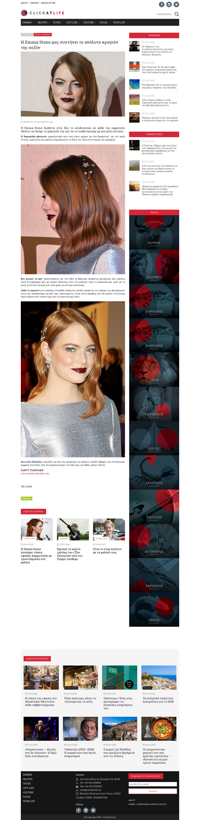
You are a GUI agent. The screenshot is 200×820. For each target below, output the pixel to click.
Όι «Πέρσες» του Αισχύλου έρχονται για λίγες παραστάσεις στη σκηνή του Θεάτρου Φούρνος (157, 50)
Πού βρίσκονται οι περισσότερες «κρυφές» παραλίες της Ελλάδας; (159, 86)
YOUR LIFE (119, 22)
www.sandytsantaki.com (35, 473)
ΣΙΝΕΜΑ (27, 22)
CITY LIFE (71, 22)
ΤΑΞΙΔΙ (103, 22)
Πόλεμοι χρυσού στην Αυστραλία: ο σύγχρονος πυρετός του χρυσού (160, 119)
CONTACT (34, 3)
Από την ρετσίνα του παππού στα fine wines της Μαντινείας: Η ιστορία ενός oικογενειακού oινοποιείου (160, 169)
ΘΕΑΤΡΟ (42, 22)
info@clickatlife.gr (90, 789)
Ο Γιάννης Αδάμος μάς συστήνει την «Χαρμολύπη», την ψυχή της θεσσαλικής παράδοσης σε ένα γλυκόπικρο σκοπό (159, 149)
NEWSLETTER (48, 3)
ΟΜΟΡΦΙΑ (26, 498)
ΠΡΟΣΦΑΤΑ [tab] (154, 35)
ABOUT (24, 3)
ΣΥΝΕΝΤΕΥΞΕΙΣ (154, 134)
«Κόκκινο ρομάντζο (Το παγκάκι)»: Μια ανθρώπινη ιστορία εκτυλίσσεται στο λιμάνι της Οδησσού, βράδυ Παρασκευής (160, 190)
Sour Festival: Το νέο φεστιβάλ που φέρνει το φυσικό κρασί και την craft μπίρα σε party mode (159, 70)
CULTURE (88, 22)
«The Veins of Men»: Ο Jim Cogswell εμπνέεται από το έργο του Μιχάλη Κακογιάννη (159, 103)
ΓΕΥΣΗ (57, 22)
